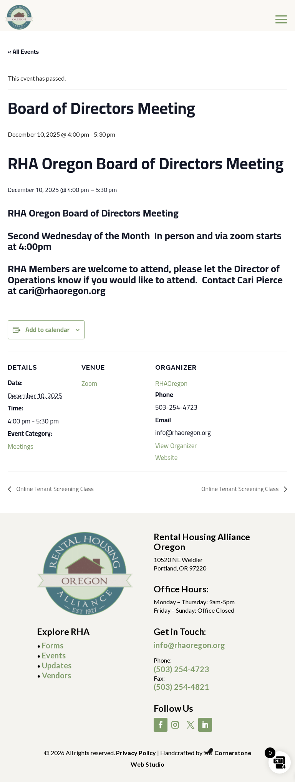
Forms (52, 645)
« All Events (23, 51)
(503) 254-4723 (181, 669)
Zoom (89, 383)
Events (54, 655)
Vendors (56, 675)
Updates (56, 665)
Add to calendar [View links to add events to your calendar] (47, 330)
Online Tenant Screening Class (54, 488)
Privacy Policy (136, 752)
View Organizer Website (176, 451)
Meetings (20, 446)
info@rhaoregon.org (189, 645)
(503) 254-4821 (181, 686)
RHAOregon (171, 383)
